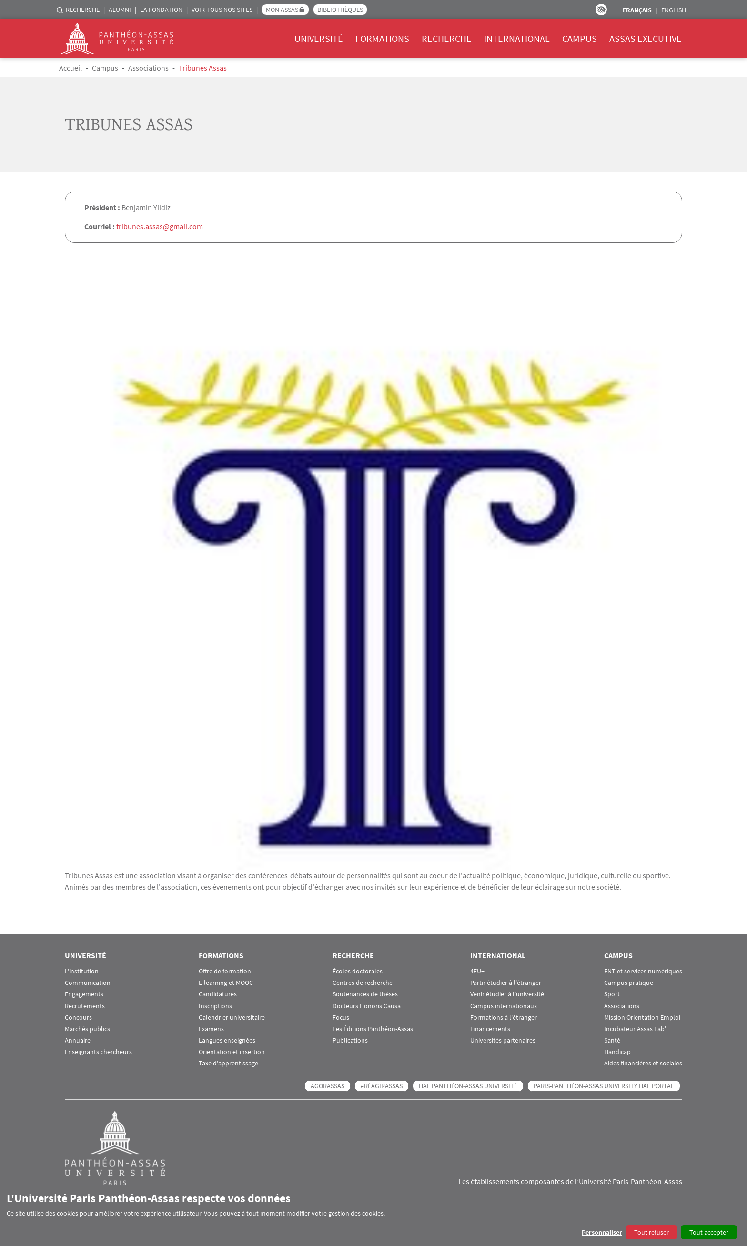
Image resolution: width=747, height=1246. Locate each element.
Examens (211, 1028)
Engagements (84, 994)
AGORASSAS (327, 1085)
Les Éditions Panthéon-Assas (373, 1028)
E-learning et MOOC (226, 982)
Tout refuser (651, 1232)
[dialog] (373, 1215)
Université (318, 38)
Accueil (70, 67)
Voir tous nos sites (222, 9)
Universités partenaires (502, 1040)
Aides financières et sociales (643, 1063)
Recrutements (85, 1006)
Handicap (617, 1051)
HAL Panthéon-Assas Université (468, 1085)
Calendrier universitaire (232, 1017)
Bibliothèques (340, 9)
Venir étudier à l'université (507, 994)
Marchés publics (87, 1028)
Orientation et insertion (232, 1051)
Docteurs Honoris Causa (367, 1006)
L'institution (82, 971)
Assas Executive (645, 38)
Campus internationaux (503, 1006)
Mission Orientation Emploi (642, 1017)
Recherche (83, 9)
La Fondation (161, 9)
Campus (579, 38)
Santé (612, 1040)
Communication (88, 982)
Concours (78, 1017)
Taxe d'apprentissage (228, 1063)
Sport (612, 994)
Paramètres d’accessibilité (601, 9)
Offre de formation (225, 971)
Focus (341, 1017)
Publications (350, 1040)
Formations (382, 38)
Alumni (120, 9)
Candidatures (218, 994)
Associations (148, 67)
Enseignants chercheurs (98, 1051)
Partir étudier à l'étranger (505, 982)
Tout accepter (708, 1232)
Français (637, 10)
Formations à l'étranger (503, 1017)
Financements (490, 1028)
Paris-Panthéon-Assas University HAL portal (604, 1085)
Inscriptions (215, 1006)
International (517, 38)
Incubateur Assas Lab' (635, 1028)
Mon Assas (282, 9)
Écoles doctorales (358, 971)
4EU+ (477, 971)
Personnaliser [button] (602, 1232)
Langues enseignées (227, 1040)
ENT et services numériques (643, 971)
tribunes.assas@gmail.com (159, 226)
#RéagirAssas (382, 1085)
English (673, 10)
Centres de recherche (363, 982)
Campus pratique (628, 982)
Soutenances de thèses (365, 994)
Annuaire (78, 1040)
